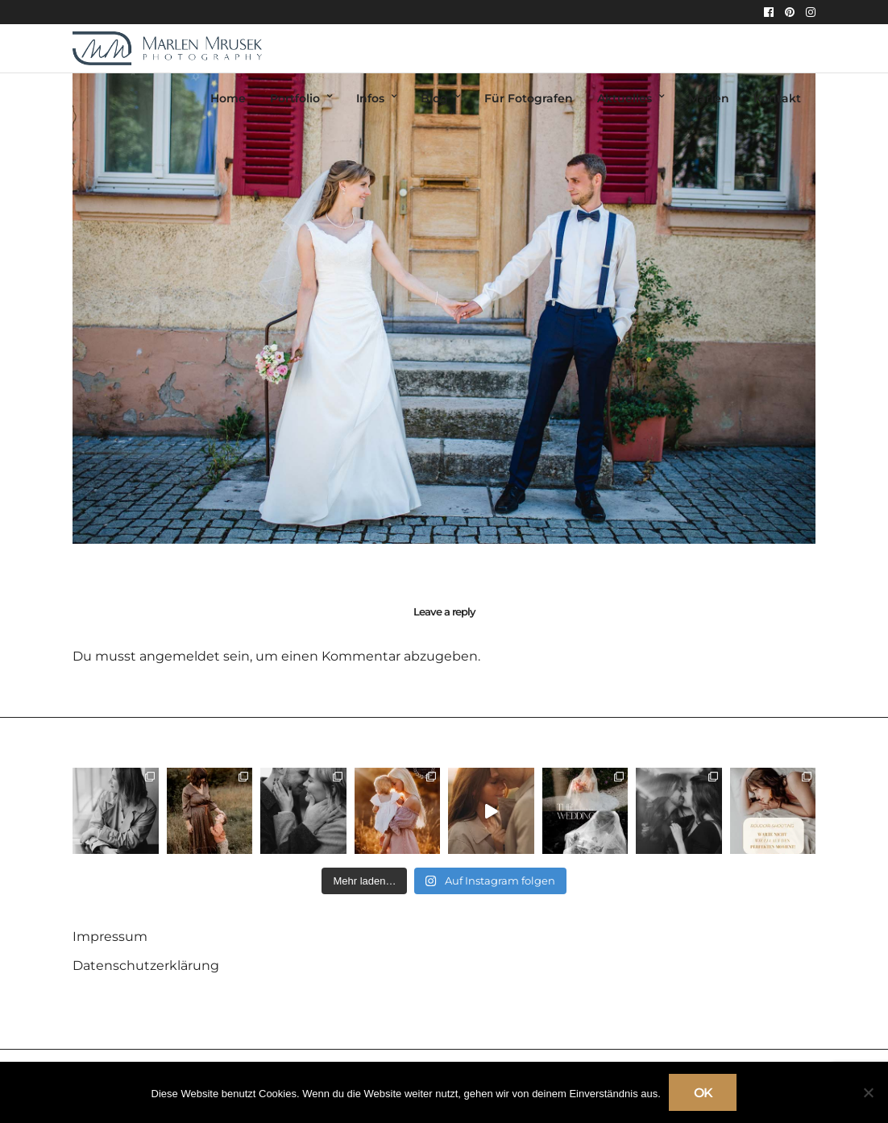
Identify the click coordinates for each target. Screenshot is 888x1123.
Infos (370, 98)
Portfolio (295, 98)
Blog (434, 98)
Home (228, 98)
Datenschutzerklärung (146, 965)
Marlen (708, 98)
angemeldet (179, 656)
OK (703, 1092)
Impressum (110, 936)
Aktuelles (624, 98)
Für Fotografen (528, 98)
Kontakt (777, 98)
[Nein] (868, 1092)
